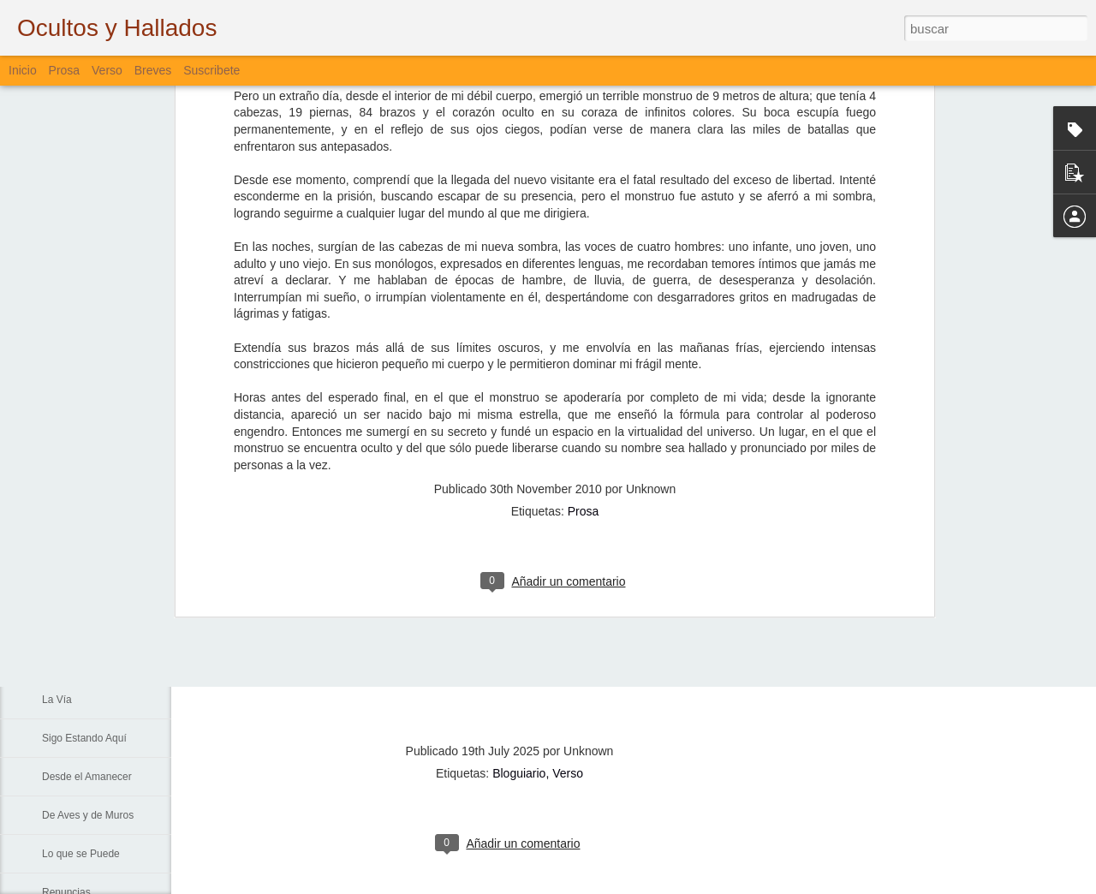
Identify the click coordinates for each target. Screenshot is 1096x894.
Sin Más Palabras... (86, 623)
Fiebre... (61, 584)
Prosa (583, 280)
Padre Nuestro (75, 661)
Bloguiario (518, 773)
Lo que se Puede (81, 854)
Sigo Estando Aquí (84, 738)
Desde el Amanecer (87, 777)
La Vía (57, 700)
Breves (153, 70)
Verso (107, 70)
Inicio (23, 70)
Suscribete (211, 70)
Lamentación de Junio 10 (99, 507)
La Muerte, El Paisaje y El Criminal (121, 545)
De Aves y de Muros (88, 815)
